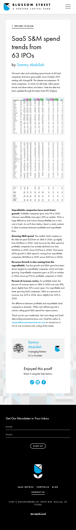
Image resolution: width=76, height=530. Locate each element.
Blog (55, 487)
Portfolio (43, 487)
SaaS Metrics (26, 487)
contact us (38, 492)
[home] (34, 7)
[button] (68, 7)
